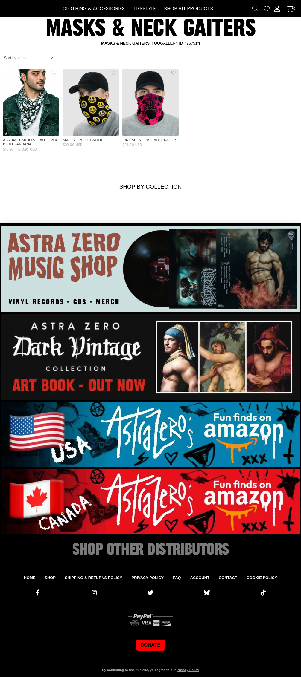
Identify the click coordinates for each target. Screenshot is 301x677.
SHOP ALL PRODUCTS (188, 8)
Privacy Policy (188, 670)
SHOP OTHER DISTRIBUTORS (150, 549)
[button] (94, 8)
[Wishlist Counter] (267, 9)
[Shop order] (27, 58)
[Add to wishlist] (54, 72)
